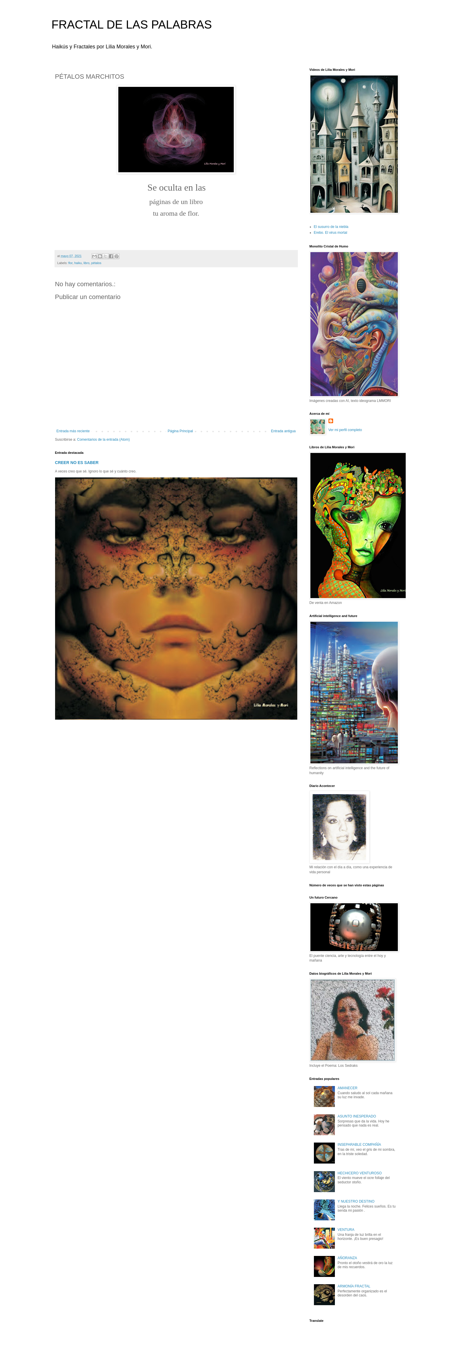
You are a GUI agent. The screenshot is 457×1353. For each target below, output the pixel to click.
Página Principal (180, 431)
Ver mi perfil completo (345, 430)
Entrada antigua (283, 431)
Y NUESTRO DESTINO (356, 1201)
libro (86, 263)
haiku (78, 263)
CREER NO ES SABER (77, 462)
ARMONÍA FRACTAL (354, 1286)
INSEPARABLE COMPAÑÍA (359, 1145)
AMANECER (347, 1088)
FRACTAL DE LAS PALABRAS (132, 24)
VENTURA (346, 1230)
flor (70, 263)
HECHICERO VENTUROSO (360, 1173)
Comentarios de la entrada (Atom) (103, 439)
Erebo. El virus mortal (330, 233)
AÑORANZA (347, 1258)
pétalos (96, 263)
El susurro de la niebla (331, 227)
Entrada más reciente (73, 431)
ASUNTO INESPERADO (357, 1116)
